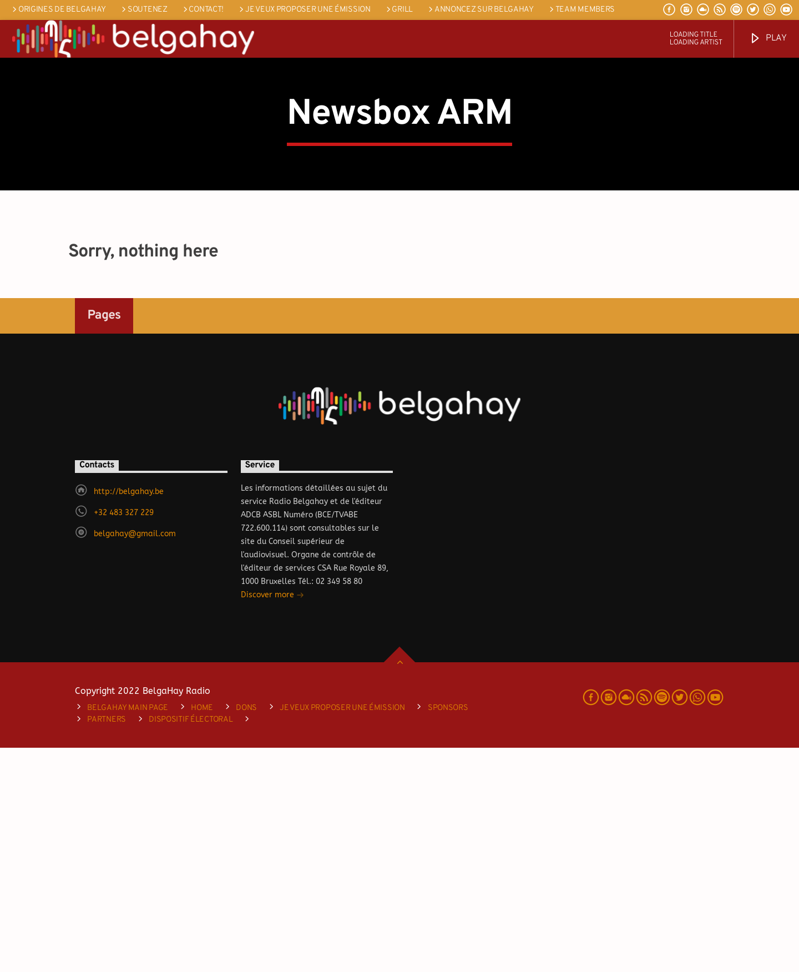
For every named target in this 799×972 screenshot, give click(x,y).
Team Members (581, 9)
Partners (106, 944)
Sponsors (448, 932)
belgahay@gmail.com (135, 758)
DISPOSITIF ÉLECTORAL (190, 944)
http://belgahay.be (129, 716)
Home (202, 932)
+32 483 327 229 (124, 737)
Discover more (272, 820)
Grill (399, 9)
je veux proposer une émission (303, 9)
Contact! (202, 9)
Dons (246, 932)
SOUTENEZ (143, 9)
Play (767, 38)
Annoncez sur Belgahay (480, 9)
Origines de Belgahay (58, 9)
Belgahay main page (127, 932)
